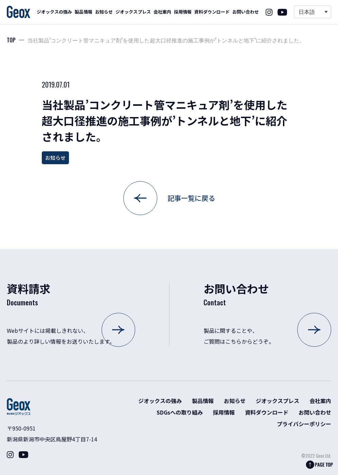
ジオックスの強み (54, 11)
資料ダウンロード (212, 11)
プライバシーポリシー (304, 423)
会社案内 (162, 11)
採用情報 (183, 11)
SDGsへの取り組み (180, 412)
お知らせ (104, 11)
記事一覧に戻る (191, 198)
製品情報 (83, 11)
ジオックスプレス (133, 11)
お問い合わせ (245, 11)
